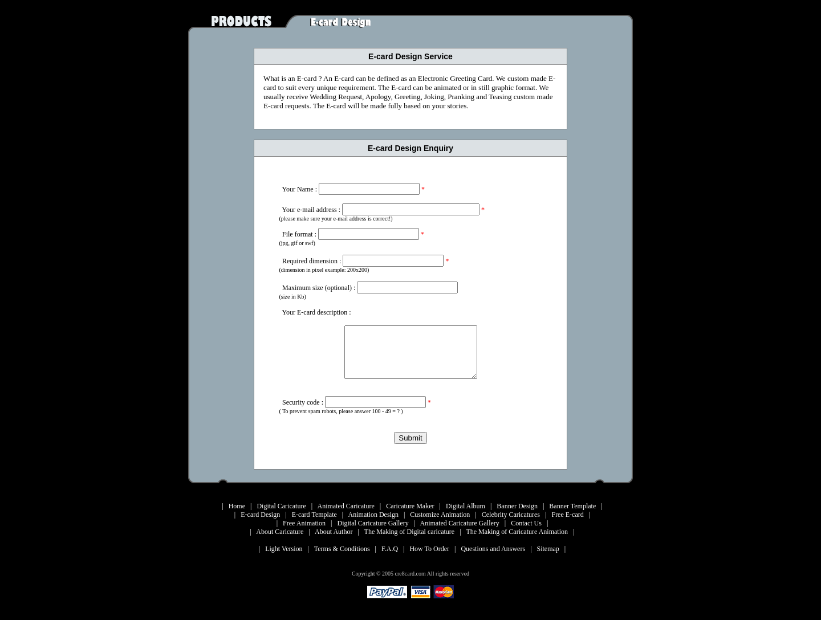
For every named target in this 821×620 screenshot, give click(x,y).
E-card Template (314, 515)
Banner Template (572, 506)
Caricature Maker (410, 506)
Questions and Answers (493, 549)
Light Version (283, 549)
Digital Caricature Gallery (373, 523)
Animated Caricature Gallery (459, 523)
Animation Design (373, 515)
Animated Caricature (345, 506)
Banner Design (517, 506)
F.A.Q (389, 549)
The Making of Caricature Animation (517, 532)
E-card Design (260, 515)
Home (237, 506)
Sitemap (548, 549)
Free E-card (567, 515)
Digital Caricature (281, 506)
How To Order (429, 549)
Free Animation (304, 523)
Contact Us (526, 523)
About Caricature (279, 532)
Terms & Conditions (342, 549)
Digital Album (465, 506)
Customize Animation (440, 515)
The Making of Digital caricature (409, 532)
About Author (333, 532)
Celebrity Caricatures (511, 515)
